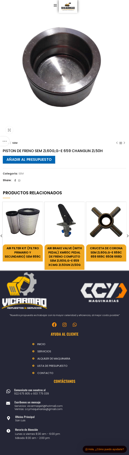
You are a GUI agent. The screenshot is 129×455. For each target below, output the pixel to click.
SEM (14, 143)
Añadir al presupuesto (29, 159)
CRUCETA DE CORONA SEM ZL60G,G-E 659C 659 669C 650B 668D (106, 252)
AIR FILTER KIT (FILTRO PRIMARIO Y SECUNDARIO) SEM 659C (23, 252)
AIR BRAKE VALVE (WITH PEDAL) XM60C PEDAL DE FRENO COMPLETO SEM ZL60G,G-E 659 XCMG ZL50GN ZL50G (64, 256)
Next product (124, 143)
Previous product (117, 143)
